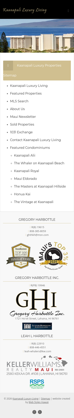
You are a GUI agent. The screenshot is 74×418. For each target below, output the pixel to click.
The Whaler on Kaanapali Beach (39, 163)
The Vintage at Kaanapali (33, 202)
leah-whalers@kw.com (37, 351)
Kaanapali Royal (26, 171)
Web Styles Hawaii (39, 402)
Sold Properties (22, 124)
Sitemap (45, 398)
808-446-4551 (38, 347)
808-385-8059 (38, 231)
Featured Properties (26, 93)
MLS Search (19, 101)
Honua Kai (22, 194)
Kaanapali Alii (24, 155)
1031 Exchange (21, 132)
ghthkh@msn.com (38, 235)
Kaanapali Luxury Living (29, 86)
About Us (17, 109)
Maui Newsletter (23, 117)
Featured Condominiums (30, 148)
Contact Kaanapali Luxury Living (35, 140)
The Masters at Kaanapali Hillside (40, 186)
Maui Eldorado (25, 179)
